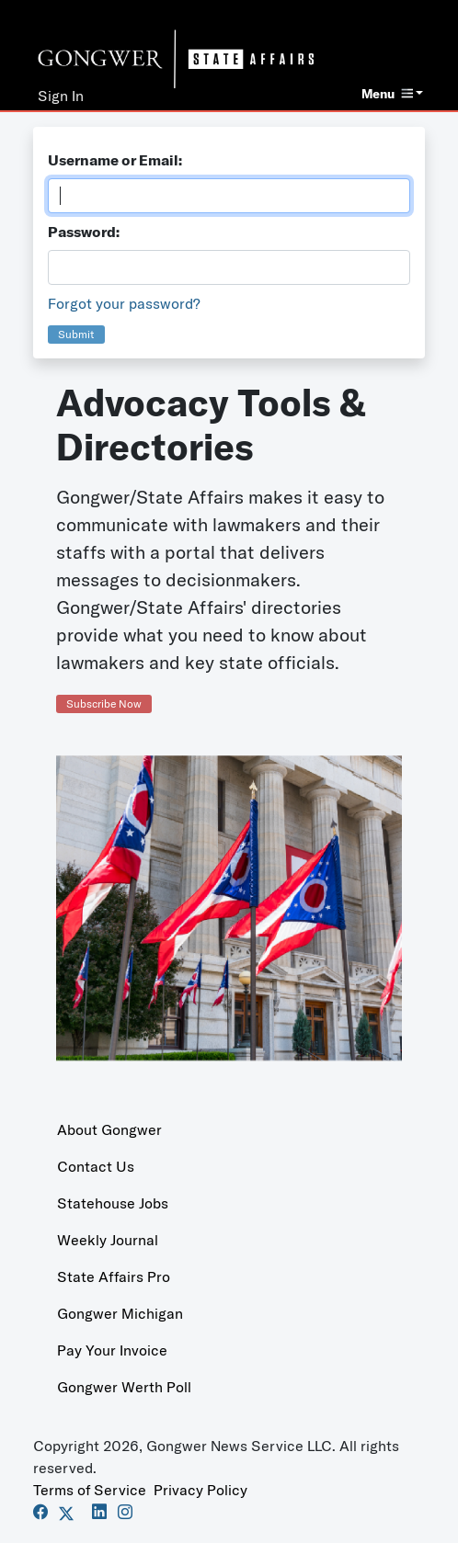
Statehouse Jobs (112, 1203)
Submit (76, 334)
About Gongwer (109, 1129)
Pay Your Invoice (112, 1350)
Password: (84, 231)
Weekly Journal (107, 1240)
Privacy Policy (200, 1490)
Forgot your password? (124, 303)
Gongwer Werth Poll (124, 1387)
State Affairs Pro (113, 1276)
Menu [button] (387, 93)
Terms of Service (89, 1490)
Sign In (61, 95)
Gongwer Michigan (120, 1313)
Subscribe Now (104, 703)
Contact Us (95, 1166)
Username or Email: (115, 160)
